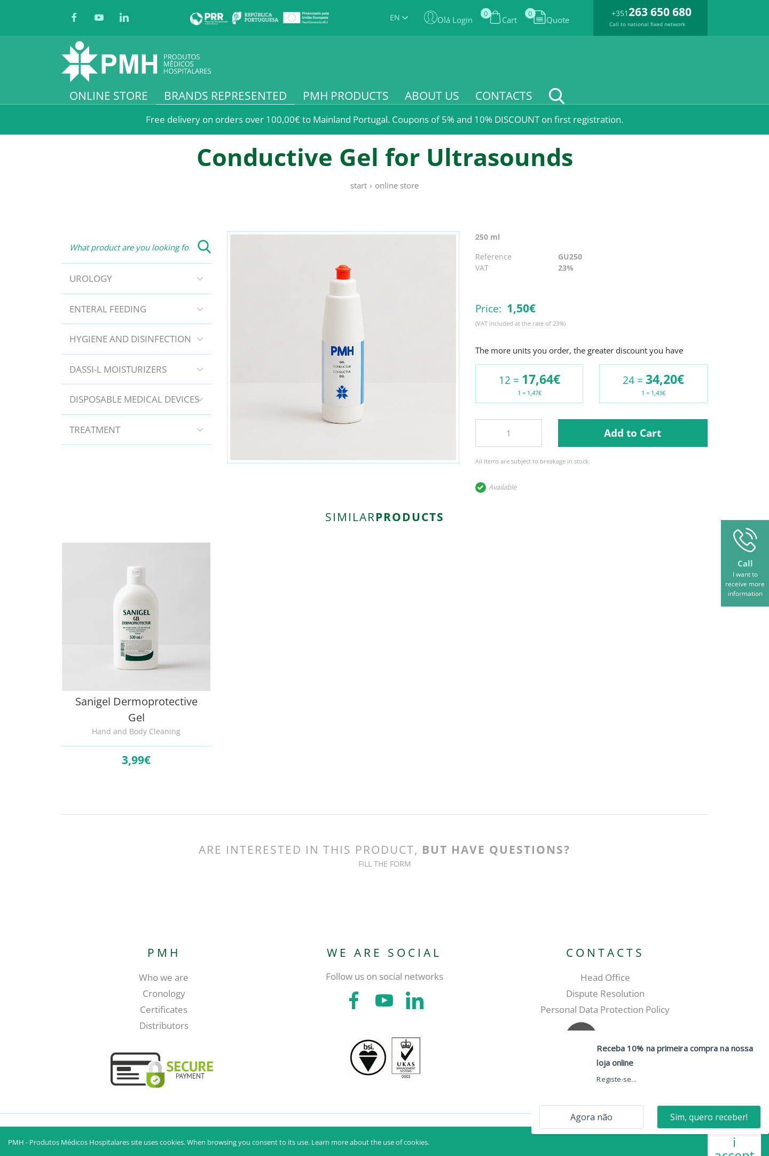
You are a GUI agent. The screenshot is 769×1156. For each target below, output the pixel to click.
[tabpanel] (343, 347)
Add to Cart (632, 433)
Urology (90, 278)
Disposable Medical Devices (134, 399)
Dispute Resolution (605, 993)
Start (358, 185)
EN (399, 17)
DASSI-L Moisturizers (118, 369)
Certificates (163, 1009)
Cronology (164, 993)
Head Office (605, 977)
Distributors (164, 1025)
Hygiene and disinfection (130, 339)
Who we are (164, 977)
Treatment (94, 429)
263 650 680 (660, 11)
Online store (397, 185)
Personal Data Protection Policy (605, 1009)
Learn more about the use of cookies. (370, 1142)
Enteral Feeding (107, 309)
